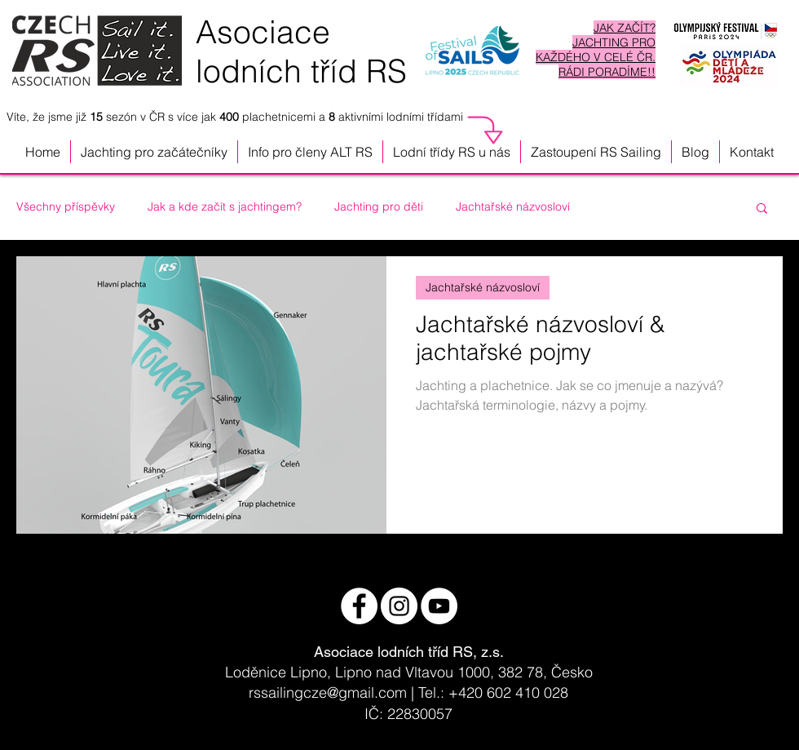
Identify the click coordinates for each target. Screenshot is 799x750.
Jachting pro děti (378, 206)
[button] (451, 151)
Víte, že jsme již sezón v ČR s (92, 116)
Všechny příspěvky (65, 206)
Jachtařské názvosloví (513, 206)
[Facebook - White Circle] (359, 606)
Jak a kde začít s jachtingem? (225, 206)
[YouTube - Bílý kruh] (439, 606)
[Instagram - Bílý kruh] (399, 606)
